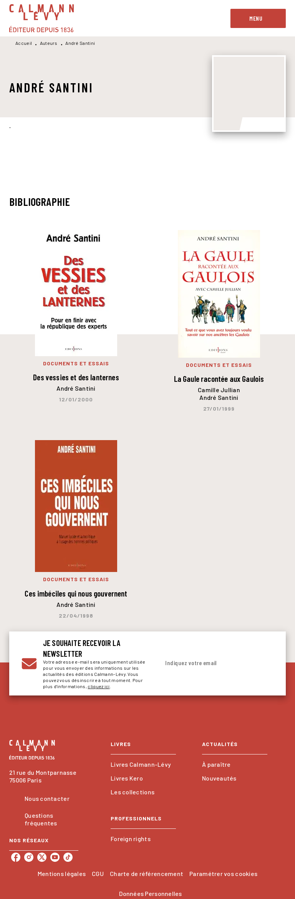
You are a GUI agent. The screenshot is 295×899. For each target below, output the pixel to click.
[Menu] (258, 18)
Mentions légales (62, 873)
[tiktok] (68, 857)
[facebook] (15, 857)
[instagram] (28, 857)
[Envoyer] (264, 663)
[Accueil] (41, 18)
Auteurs (49, 43)
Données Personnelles (150, 893)
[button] (143, 764)
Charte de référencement (146, 873)
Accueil (23, 43)
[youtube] (54, 857)
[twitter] (41, 857)
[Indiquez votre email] (207, 663)
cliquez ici (98, 686)
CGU (98, 873)
